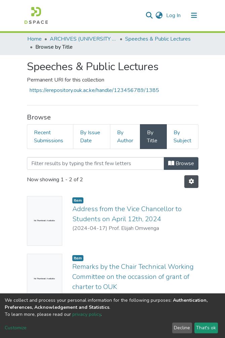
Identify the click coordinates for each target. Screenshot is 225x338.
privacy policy (86, 314)
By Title (152, 136)
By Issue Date (90, 136)
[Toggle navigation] (194, 15)
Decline (182, 328)
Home (34, 39)
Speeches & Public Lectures (158, 39)
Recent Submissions (48, 136)
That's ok (206, 328)
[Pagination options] (191, 181)
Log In (174, 15)
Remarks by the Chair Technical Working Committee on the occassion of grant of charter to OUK (133, 276)
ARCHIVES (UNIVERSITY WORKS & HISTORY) (83, 39)
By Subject (182, 136)
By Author (125, 136)
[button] (159, 15)
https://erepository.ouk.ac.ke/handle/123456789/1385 (94, 90)
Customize (16, 328)
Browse (181, 163)
